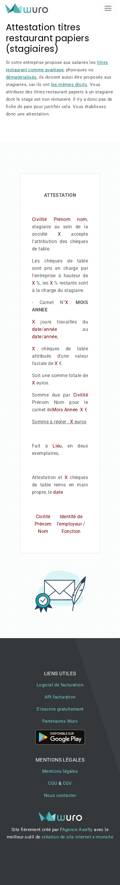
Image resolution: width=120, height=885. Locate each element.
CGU (52, 783)
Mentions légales (60, 771)
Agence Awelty (77, 829)
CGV (67, 783)
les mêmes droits (69, 84)
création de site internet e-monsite (77, 837)
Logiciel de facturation (60, 685)
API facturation (60, 697)
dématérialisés (21, 77)
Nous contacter (60, 795)
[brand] (27, 8)
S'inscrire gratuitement (59, 709)
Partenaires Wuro (60, 721)
